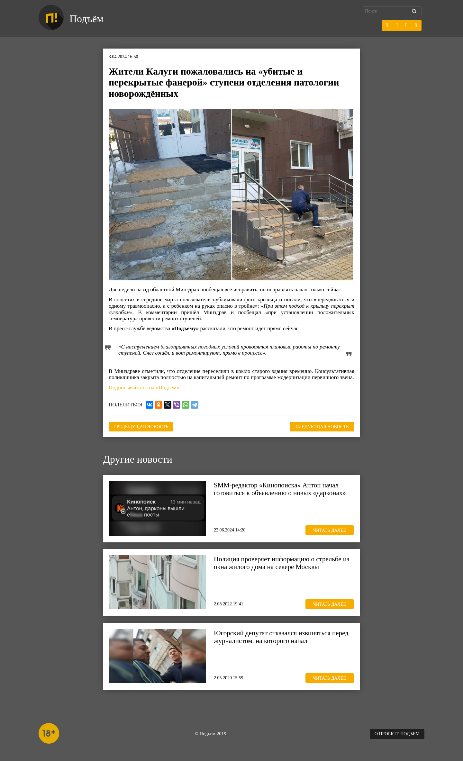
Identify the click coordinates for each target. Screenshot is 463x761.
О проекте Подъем (397, 733)
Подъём (86, 18)
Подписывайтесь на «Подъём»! (145, 388)
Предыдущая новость (140, 426)
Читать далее (329, 530)
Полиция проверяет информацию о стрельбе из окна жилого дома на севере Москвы (281, 563)
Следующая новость (322, 426)
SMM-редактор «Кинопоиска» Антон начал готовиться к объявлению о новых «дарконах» (280, 489)
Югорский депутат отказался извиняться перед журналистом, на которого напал (281, 637)
